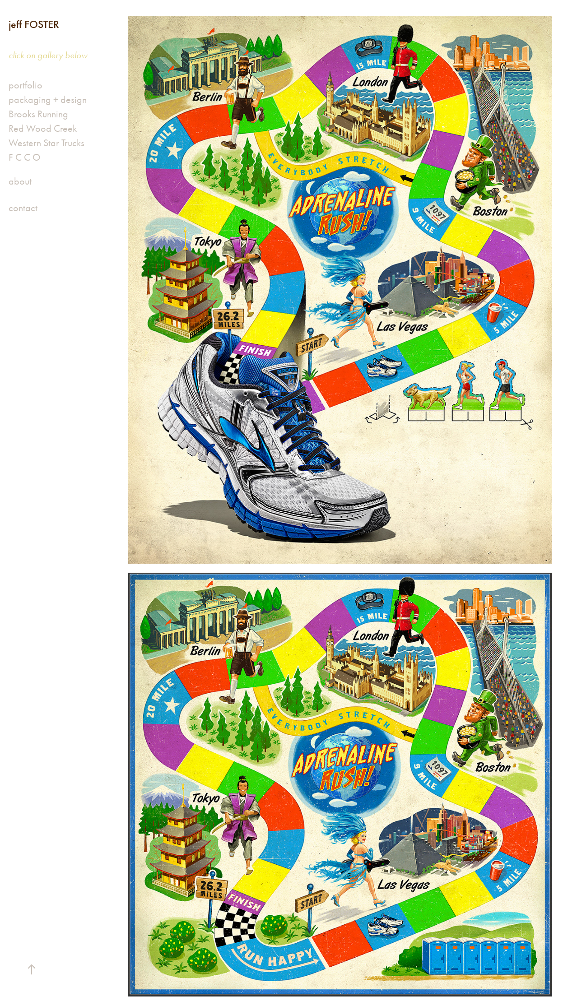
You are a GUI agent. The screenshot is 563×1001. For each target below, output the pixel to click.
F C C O (24, 157)
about (20, 181)
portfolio (25, 85)
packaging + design (48, 100)
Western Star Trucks (46, 143)
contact (23, 208)
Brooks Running (38, 114)
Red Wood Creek (43, 128)
